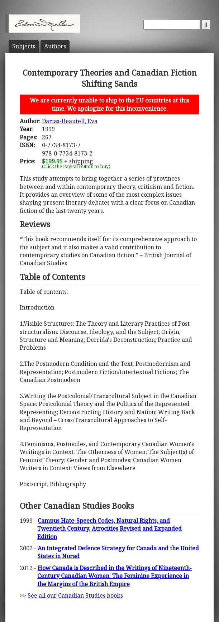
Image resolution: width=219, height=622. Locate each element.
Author (55, 46)
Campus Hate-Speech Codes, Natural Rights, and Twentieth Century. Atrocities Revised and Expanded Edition (109, 529)
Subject (23, 46)
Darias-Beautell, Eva (69, 121)
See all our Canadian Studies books (75, 595)
